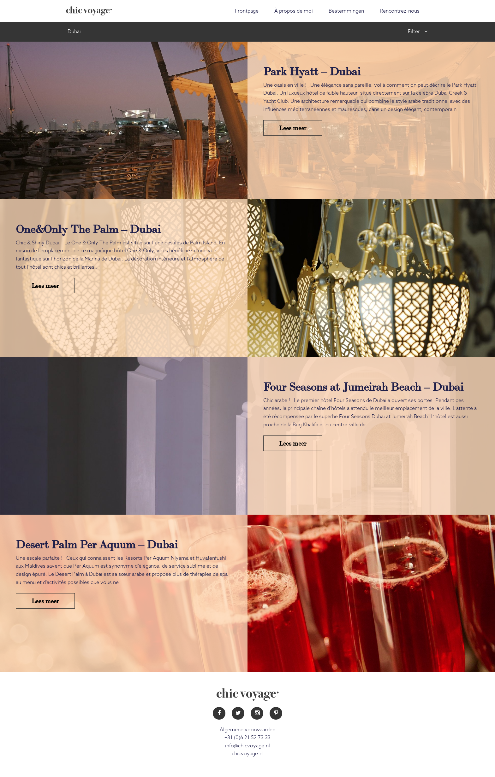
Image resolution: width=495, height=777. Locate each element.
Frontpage (247, 11)
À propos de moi (293, 11)
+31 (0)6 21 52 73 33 (247, 737)
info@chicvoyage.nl (247, 746)
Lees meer (293, 127)
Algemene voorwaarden (247, 729)
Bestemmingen (346, 11)
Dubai (74, 31)
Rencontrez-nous (400, 11)
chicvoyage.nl (248, 753)
